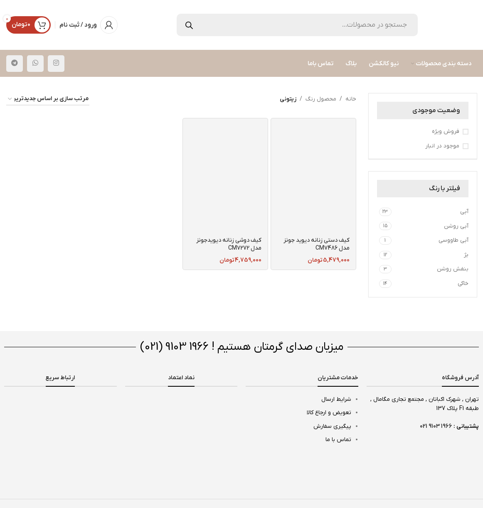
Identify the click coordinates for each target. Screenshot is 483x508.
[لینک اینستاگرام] (56, 63)
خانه (350, 99)
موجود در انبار (442, 146)
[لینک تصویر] (60, 401)
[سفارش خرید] (47, 99)
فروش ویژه (445, 131)
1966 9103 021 (436, 426)
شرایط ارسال (336, 399)
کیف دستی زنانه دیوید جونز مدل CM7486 (316, 244)
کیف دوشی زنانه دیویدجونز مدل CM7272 (228, 244)
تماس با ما (338, 440)
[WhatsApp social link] (35, 63)
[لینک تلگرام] (14, 63)
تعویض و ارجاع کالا (329, 413)
